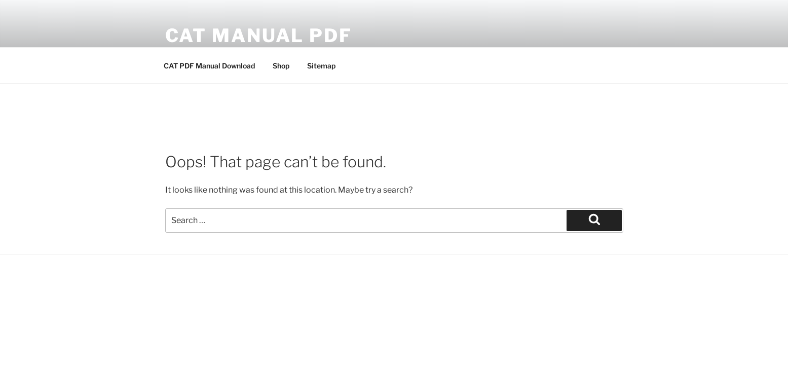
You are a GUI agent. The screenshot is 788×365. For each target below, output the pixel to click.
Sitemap (321, 65)
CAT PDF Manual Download (209, 65)
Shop (281, 65)
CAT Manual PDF (258, 35)
